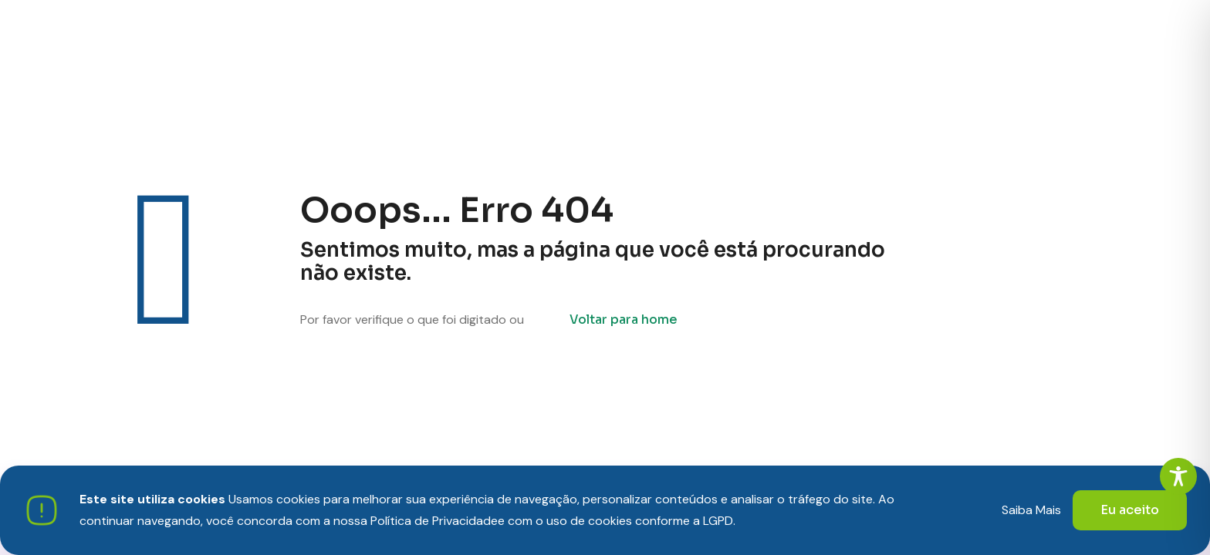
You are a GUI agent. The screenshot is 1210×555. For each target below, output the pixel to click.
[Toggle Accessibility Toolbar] (1178, 476)
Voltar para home (624, 319)
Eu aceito (1129, 510)
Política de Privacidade (434, 521)
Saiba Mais (1031, 510)
